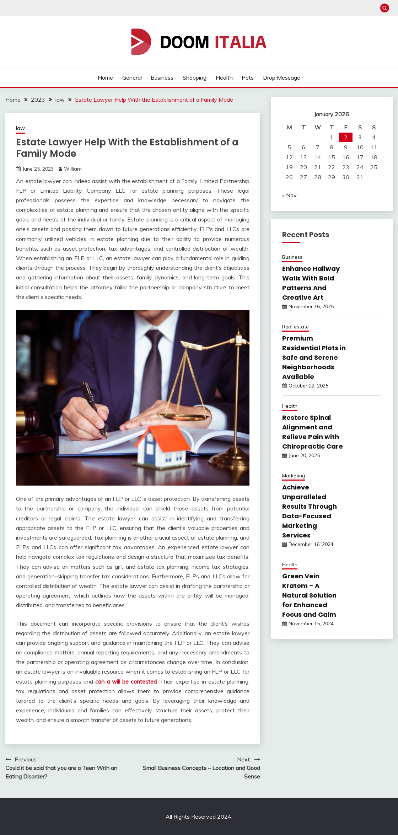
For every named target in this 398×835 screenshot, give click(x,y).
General (132, 77)
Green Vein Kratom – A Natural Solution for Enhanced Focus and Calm (309, 595)
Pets (248, 77)
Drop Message (281, 77)
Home (105, 77)
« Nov (289, 195)
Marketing (293, 475)
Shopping (194, 77)
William (73, 169)
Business (162, 77)
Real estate (295, 326)
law (20, 128)
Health (224, 77)
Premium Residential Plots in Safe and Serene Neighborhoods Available (314, 357)
